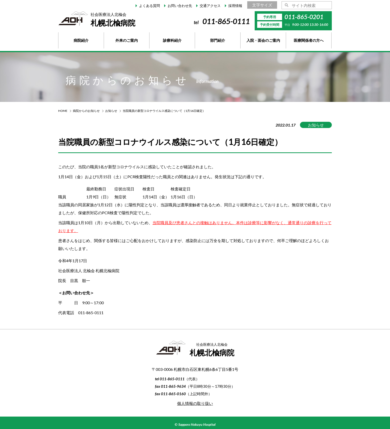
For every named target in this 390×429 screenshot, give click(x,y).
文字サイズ (262, 4)
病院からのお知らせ (86, 111)
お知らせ (111, 111)
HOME (62, 111)
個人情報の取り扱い (195, 403)
